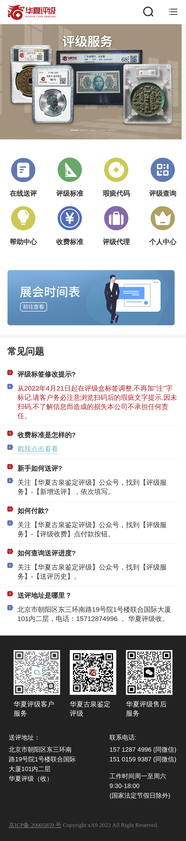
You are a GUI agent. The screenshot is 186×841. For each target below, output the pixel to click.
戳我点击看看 (37, 449)
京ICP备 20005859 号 (35, 825)
